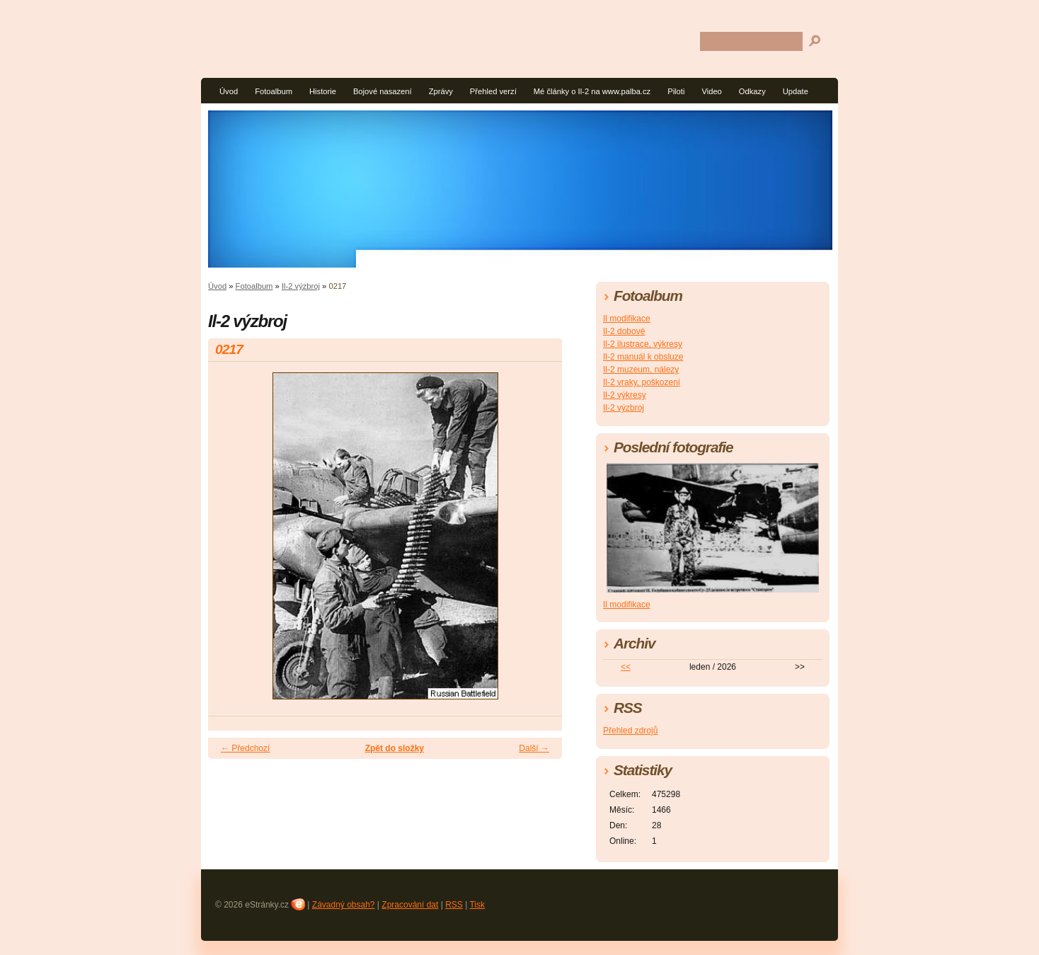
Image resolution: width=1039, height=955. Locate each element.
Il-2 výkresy (624, 395)
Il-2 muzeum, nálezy (641, 369)
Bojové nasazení (382, 91)
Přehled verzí (493, 91)
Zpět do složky (394, 748)
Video (711, 91)
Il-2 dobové (624, 331)
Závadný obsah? (343, 905)
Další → (534, 748)
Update (795, 91)
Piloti (675, 91)
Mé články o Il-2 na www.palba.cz (592, 91)
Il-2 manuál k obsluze (643, 357)
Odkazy (752, 91)
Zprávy (441, 91)
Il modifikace (626, 319)
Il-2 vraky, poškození (641, 382)
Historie (322, 91)
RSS (454, 905)
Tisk (477, 905)
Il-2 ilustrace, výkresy (642, 344)
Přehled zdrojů (630, 731)
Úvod (228, 91)
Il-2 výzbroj (301, 286)
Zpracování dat (409, 905)
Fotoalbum (273, 91)
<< (626, 667)
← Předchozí (245, 748)
